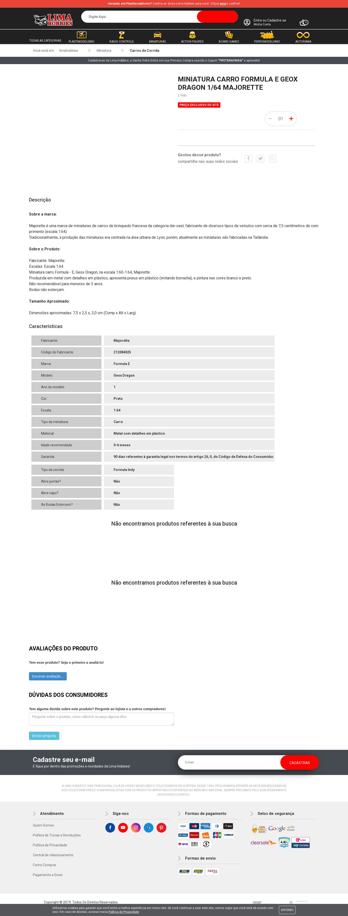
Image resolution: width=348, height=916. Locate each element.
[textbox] (159, 17)
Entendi (287, 910)
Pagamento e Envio (48, 875)
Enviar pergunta (44, 736)
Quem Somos (43, 825)
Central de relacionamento (53, 855)
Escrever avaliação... (48, 676)
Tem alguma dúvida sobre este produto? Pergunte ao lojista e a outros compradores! (97, 709)
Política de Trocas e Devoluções (57, 835)
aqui (223, 3)
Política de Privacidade (50, 845)
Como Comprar (44, 865)
